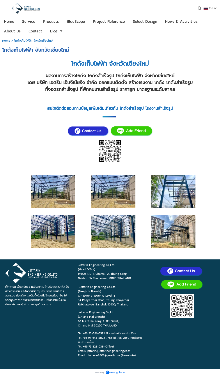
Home (6, 40)
